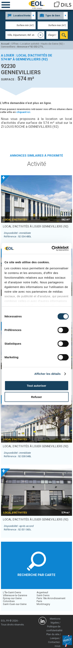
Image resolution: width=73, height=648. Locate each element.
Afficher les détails (47, 373)
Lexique (54, 638)
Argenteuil (42, 592)
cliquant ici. (23, 112)
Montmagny (43, 604)
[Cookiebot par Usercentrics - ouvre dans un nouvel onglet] (52, 248)
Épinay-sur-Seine (12, 598)
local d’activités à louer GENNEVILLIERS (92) (35, 226)
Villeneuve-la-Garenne (15, 595)
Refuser (36, 397)
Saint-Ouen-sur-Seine (14, 604)
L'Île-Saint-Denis (12, 592)
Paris (39, 601)
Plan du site (52, 634)
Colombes (9, 601)
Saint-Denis (43, 595)
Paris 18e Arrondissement (51, 598)
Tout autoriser (36, 385)
